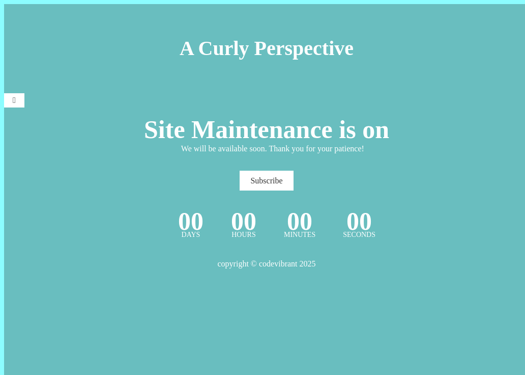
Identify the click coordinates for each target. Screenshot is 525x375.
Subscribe (266, 180)
